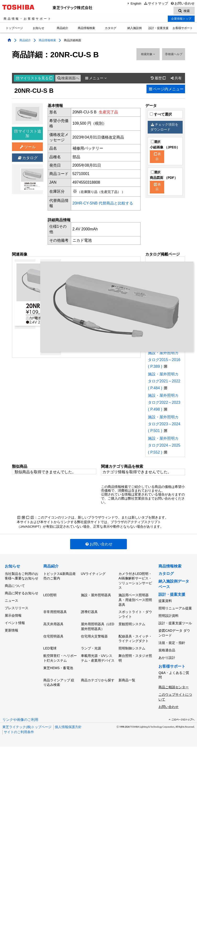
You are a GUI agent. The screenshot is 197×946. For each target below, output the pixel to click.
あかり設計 (166, 652)
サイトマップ (156, 3)
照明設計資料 (168, 614)
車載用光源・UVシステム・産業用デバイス (97, 653)
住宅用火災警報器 (94, 633)
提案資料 (165, 601)
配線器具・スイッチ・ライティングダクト (135, 635)
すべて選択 (161, 115)
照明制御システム (131, 644)
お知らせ (38, 28)
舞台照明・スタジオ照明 (135, 653)
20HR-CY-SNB (85, 204)
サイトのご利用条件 (19, 723)
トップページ (14, 28)
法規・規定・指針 (171, 639)
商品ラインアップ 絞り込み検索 (58, 676)
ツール (27, 148)
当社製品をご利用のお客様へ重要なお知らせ (21, 576)
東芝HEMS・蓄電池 (58, 662)
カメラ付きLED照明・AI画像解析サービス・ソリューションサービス (135, 581)
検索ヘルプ (173, 55)
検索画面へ (68, 79)
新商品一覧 (126, 674)
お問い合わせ (182, 3)
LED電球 (49, 644)
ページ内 (166, 90)
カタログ (110, 28)
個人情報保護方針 (68, 718)
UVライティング (93, 574)
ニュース (11, 598)
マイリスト (34, 79)
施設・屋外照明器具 (96, 594)
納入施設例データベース (173, 584)
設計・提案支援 (158, 28)
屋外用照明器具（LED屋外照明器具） (97, 624)
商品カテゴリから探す (97, 674)
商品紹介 (62, 28)
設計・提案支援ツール (175, 621)
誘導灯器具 (89, 611)
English (133, 3)
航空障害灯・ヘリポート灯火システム (60, 653)
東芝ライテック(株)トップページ (26, 718)
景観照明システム (131, 622)
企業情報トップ (181, 19)
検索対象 (148, 55)
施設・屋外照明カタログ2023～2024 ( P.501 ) (164, 425)
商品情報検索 (86, 28)
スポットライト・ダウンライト (135, 613)
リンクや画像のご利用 (20, 711)
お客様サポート (183, 28)
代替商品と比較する (116, 204)
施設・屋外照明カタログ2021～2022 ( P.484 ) (164, 382)
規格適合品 (166, 645)
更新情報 (11, 625)
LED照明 (49, 594)
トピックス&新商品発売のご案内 (59, 576)
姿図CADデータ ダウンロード (174, 630)
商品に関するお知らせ (21, 592)
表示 (157, 157)
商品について (15, 585)
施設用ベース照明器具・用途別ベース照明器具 (135, 599)
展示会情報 (13, 611)
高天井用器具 (53, 622)
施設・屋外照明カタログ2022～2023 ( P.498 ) (164, 403)
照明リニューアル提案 (175, 608)
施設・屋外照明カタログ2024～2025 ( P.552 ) (164, 446)
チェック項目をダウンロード (164, 127)
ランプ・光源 (91, 644)
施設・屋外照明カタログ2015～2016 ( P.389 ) (164, 360)
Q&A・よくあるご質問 (173, 669)
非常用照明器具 (55, 611)
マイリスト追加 (27, 134)
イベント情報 (15, 618)
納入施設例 (134, 28)
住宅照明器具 (53, 633)
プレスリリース (16, 605)
